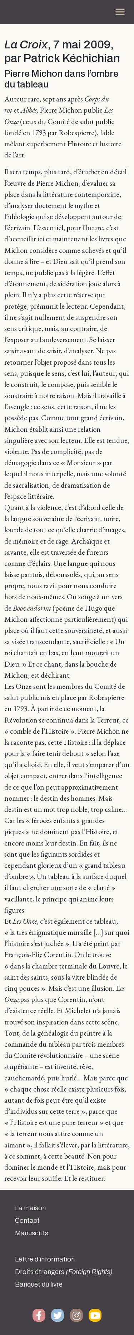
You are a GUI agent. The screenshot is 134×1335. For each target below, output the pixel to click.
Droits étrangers (64, 1271)
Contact (27, 1220)
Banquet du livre (39, 1284)
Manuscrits (31, 1233)
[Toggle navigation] (120, 12)
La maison (30, 1208)
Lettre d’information (45, 1259)
